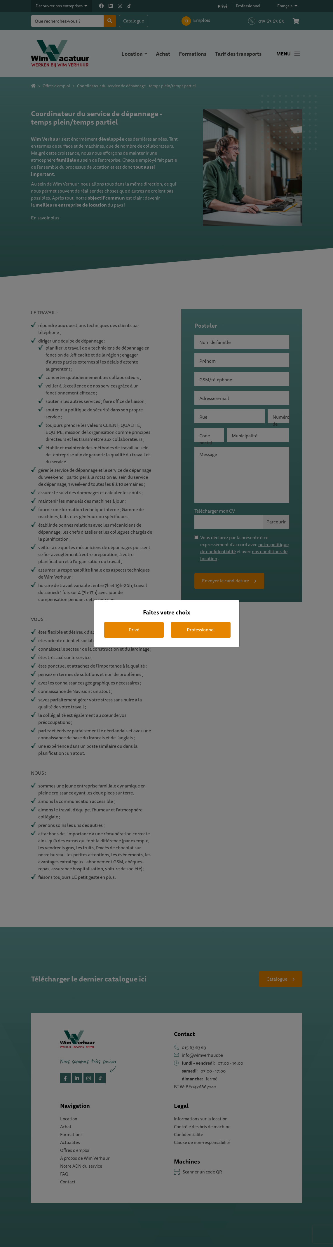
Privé (134, 629)
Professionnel (201, 629)
